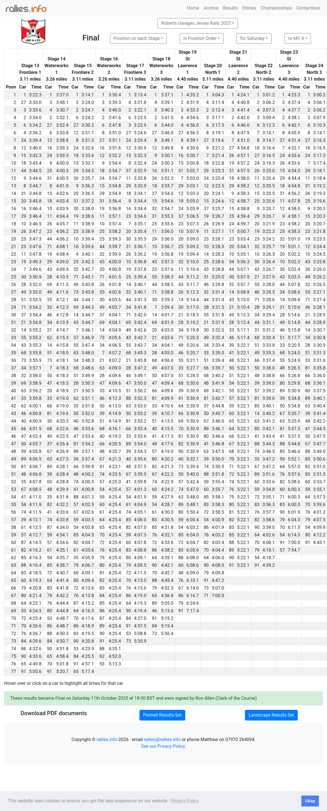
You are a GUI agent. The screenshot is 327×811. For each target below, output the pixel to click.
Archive (211, 8)
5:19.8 (192, 330)
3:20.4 (268, 178)
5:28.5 (192, 375)
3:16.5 (319, 148)
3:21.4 (218, 155)
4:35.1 (62, 550)
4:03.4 (62, 201)
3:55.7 (218, 489)
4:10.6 (167, 406)
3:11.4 (218, 102)
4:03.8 (88, 527)
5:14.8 (294, 322)
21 (257, 277)
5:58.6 (294, 481)
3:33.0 (35, 102)
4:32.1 (167, 535)
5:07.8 (294, 284)
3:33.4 (268, 337)
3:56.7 (167, 246)
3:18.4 (319, 178)
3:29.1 (268, 307)
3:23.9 (140, 125)
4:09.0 (62, 261)
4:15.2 (88, 603)
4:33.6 (62, 512)
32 (154, 208)
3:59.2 (35, 390)
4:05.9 (88, 557)
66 (257, 360)
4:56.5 (192, 132)
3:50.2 (140, 390)
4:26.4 (62, 444)
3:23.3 (218, 170)
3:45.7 (218, 413)
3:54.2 (35, 307)
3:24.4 (319, 246)
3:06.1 (319, 102)
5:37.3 (294, 428)
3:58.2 (115, 231)
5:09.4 (192, 254)
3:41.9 (218, 383)
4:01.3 (140, 489)
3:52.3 (167, 178)
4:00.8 (115, 269)
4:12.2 (319, 535)
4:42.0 (243, 117)
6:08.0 (192, 557)
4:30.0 (167, 512)
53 (23, 610)
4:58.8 (243, 208)
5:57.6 (294, 474)
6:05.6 (192, 550)
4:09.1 (140, 557)
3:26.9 (218, 223)
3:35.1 (140, 223)
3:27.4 (319, 299)
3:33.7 (88, 163)
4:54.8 (243, 148)
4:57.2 (243, 163)
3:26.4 (268, 261)
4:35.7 (62, 557)
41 (231, 352)
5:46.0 (294, 451)
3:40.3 (167, 110)
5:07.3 (192, 223)
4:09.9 (167, 398)
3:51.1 (115, 140)
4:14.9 (115, 413)
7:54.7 (294, 550)
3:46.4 (35, 208)
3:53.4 (140, 428)
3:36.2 (35, 132)
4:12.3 (62, 307)
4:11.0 (35, 497)
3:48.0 (88, 352)
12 (75, 132)
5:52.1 (294, 459)
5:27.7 (192, 368)
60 (231, 413)
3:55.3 (167, 216)
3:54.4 (115, 163)
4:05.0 (167, 352)
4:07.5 (319, 519)
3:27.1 (218, 231)
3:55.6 (167, 223)
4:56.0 (192, 125)
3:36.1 (140, 246)
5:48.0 (192, 497)
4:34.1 (62, 535)
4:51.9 (192, 102)
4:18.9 (62, 390)
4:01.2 (319, 512)
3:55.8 (35, 352)
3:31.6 (319, 360)
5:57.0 (294, 466)
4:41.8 (62, 588)
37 (128, 170)
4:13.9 (62, 322)
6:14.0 (192, 588)
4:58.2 (243, 186)
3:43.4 (35, 163)
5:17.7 (294, 337)
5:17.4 (243, 337)
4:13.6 (88, 588)
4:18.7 (268, 557)
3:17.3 (218, 125)
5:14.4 (192, 299)
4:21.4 (35, 595)
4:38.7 (62, 565)
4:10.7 (167, 413)
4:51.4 (294, 140)
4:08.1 (62, 246)
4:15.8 (62, 345)
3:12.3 (268, 125)
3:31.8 (218, 315)
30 (75, 208)
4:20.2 (167, 459)
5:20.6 (192, 345)
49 (307, 277)
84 (102, 595)
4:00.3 (62, 170)
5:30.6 (192, 383)
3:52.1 (62, 117)
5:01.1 (294, 246)
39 (231, 345)
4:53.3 (192, 110)
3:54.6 (167, 201)
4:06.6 (167, 360)
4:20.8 (35, 588)
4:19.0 (62, 398)
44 (23, 170)
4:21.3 (115, 459)
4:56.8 (167, 595)
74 (257, 451)
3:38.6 (88, 216)
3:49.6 (35, 269)
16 (49, 148)
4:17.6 (167, 444)
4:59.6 (192, 148)
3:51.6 (115, 148)
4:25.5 (88, 656)
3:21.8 (140, 102)
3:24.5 (319, 254)
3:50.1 (167, 155)
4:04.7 (88, 542)
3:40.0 (115, 110)
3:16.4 (268, 148)
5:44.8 (294, 444)
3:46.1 (88, 330)
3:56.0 (167, 231)
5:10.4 (192, 269)
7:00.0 (294, 542)
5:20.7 (192, 352)
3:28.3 (218, 246)
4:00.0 (62, 163)
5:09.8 (294, 299)
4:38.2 (167, 550)
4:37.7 (294, 110)
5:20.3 (192, 337)
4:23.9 (88, 648)
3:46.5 (35, 223)
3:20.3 (319, 208)
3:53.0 (35, 292)
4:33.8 (62, 519)
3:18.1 (319, 170)
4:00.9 (35, 421)
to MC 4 (296, 38)
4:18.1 (62, 360)
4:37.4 (294, 102)
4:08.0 (218, 565)
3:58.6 (268, 519)
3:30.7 (319, 330)
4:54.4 (294, 178)
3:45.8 (35, 201)
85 (257, 406)
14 (206, 254)
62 (49, 337)
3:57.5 (140, 466)
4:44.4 (62, 603)
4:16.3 (35, 557)
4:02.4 (35, 436)
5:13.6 (167, 610)
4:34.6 (62, 542)
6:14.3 (294, 535)
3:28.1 (218, 239)
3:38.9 (88, 223)
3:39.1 (167, 102)
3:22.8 (218, 163)
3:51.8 (88, 406)
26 (231, 155)
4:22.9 (167, 481)
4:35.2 (192, 95)
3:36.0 (319, 375)
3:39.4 (35, 140)
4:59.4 (243, 216)
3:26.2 (319, 277)
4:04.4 (62, 216)
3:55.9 (35, 360)
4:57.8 (294, 201)
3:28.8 (218, 269)
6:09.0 (192, 573)
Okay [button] (310, 801)
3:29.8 (218, 284)
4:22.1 (35, 603)
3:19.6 (218, 140)
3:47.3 (35, 239)
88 (128, 398)
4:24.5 (35, 610)
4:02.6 (62, 193)
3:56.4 (115, 201)
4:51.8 (62, 648)
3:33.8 (140, 178)
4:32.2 (62, 504)
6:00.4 (192, 519)
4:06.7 (35, 466)
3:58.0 (35, 375)
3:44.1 (88, 299)
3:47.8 (115, 125)
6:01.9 (294, 512)
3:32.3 (140, 155)
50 (231, 368)
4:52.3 (167, 588)
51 (23, 299)
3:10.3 (319, 125)
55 (154, 277)
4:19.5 (88, 633)
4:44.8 (62, 610)
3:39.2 (268, 390)
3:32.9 (140, 170)
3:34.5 (88, 170)
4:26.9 (62, 451)
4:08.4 (62, 254)
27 (23, 102)
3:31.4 (218, 292)
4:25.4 (115, 489)
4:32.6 (35, 648)
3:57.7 (268, 512)
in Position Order (200, 38)
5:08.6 (294, 292)
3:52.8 (88, 421)
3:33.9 (140, 186)
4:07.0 (167, 368)
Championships (276, 8)
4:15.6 (140, 588)
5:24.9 (294, 360)
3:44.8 (35, 193)
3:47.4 (88, 345)
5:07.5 (243, 277)
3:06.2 (268, 102)
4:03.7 (115, 307)
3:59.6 (319, 504)
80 (282, 383)
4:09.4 (167, 383)
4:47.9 (243, 132)
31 (180, 170)
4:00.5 (62, 178)
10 (49, 208)
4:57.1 (243, 155)
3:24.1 (88, 110)
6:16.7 (192, 595)
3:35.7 (88, 178)
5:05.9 (192, 208)
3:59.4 (167, 307)
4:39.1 (167, 557)
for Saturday (252, 38)
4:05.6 (115, 337)
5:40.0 (192, 474)
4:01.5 (115, 277)
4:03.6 (115, 299)
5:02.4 (294, 269)
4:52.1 (294, 148)
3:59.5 (62, 155)
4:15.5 (167, 428)
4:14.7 (62, 330)
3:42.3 (35, 155)
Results (230, 8)
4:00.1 (35, 406)
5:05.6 (35, 671)
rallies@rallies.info (162, 739)
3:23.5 (140, 117)
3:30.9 (140, 148)
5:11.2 (192, 277)
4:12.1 (62, 299)
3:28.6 (218, 261)
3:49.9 (88, 375)
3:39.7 (218, 368)
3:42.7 (88, 269)
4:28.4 (62, 474)
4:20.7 (115, 451)
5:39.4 (192, 466)
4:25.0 (115, 481)
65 (102, 527)
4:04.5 (88, 535)
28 (49, 277)
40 (23, 421)
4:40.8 (243, 102)
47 (49, 383)
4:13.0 (115, 406)
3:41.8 (140, 307)
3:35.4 (140, 231)
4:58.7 (243, 201)
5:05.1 (243, 254)
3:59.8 (35, 398)
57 (257, 390)
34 (231, 261)
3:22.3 (35, 95)
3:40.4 (319, 406)
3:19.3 (268, 163)
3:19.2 (319, 186)
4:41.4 (243, 110)
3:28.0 (268, 284)
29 (75, 170)
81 (307, 368)
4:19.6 (62, 413)
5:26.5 (294, 368)
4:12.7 (35, 535)
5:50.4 (192, 512)
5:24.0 (294, 352)
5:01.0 (294, 239)
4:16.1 (115, 428)
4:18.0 (62, 352)
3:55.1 (319, 489)
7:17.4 (192, 610)
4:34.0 (62, 527)
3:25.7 (218, 208)
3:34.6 (140, 216)
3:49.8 (167, 148)
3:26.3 (268, 254)
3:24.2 (88, 117)
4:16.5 (88, 610)
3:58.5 (167, 284)
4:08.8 (140, 550)
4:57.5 (243, 170)
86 (206, 527)
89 (282, 390)
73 (75, 292)
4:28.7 (167, 504)
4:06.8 (35, 474)
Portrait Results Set (162, 715)
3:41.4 (319, 413)
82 (180, 444)
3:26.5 (319, 284)
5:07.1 (243, 269)
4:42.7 (167, 573)
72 (231, 474)
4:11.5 (140, 573)
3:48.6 (88, 368)
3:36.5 (88, 193)
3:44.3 (88, 307)
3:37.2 (88, 201)
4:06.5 (115, 345)
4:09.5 (62, 269)
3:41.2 (268, 421)
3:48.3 (88, 360)
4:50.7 (62, 641)
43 (102, 261)
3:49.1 (167, 140)
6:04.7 (192, 542)
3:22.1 (140, 110)
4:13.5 (167, 421)
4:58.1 (294, 216)
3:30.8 (319, 337)
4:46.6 (243, 125)
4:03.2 (218, 535)
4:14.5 (35, 542)
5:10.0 (192, 261)
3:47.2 (35, 231)
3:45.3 (140, 352)
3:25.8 (319, 261)
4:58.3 (243, 193)
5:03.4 (243, 239)
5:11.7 (192, 284)
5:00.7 (192, 155)
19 (231, 163)
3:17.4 (319, 163)
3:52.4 (62, 125)
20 (75, 193)
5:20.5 (294, 345)
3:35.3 (268, 352)
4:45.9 (294, 132)
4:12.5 (35, 527)
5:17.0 (192, 307)
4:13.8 (88, 595)
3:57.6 (167, 269)
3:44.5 (35, 170)
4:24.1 (243, 95)
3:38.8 (268, 375)
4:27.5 (62, 459)
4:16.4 (35, 565)
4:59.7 (243, 223)
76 (282, 474)
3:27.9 (268, 277)
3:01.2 (268, 95)
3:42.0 (140, 315)
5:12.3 (192, 292)
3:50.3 (167, 163)
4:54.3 (294, 170)
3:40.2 (218, 375)
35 (23, 481)
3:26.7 (218, 216)
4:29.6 (35, 641)
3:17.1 (218, 117)
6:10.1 (192, 580)
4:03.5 (88, 519)
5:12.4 (243, 322)
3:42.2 (319, 421)
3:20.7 (268, 208)
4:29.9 (62, 489)
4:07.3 (140, 535)
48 (231, 360)
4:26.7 (35, 633)
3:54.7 (115, 170)
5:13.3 (115, 664)
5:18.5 (192, 315)
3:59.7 (115, 246)
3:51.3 (319, 474)
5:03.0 (192, 178)
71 (49, 246)
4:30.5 (167, 519)
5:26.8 (294, 375)
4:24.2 (167, 489)
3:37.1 (167, 95)
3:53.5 (35, 299)
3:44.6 (35, 178)
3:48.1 (62, 102)
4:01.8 (115, 284)
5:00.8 (192, 163)
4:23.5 (62, 436)
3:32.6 (88, 148)
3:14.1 (88, 95)
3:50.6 (319, 459)
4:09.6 (115, 375)
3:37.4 (268, 360)
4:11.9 (35, 504)
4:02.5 (88, 504)
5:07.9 (192, 231)
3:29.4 (140, 140)
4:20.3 (62, 421)
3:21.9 (268, 223)
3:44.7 (35, 186)
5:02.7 (192, 170)
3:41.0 (167, 117)
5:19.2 (192, 322)
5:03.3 (192, 193)
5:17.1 (243, 330)
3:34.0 (35, 117)
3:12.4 (218, 110)
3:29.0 (218, 277)
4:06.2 (62, 231)
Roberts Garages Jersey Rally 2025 (196, 23)
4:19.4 (140, 610)
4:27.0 (140, 618)
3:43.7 (140, 345)
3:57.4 (115, 223)
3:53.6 (88, 428)
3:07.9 (319, 117)
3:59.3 (62, 148)
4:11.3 (62, 284)
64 (180, 406)
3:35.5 (140, 239)
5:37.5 (294, 436)
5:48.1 (192, 504)
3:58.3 (167, 277)
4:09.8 (218, 573)
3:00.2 (319, 95)
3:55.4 (218, 481)
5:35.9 (294, 421)
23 (128, 216)
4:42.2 (62, 595)
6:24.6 (192, 603)
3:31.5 (218, 307)
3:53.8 (62, 132)
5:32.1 (192, 459)
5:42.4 (192, 481)
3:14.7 (268, 140)
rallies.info (106, 739)
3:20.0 (268, 170)
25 (49, 170)
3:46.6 (218, 436)
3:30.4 (115, 95)
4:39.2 (268, 565)
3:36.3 (88, 186)
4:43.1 (319, 542)
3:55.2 (35, 330)
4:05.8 (35, 451)
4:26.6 (35, 626)
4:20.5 (115, 444)
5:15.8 (294, 330)
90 (180, 451)
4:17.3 (167, 436)
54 (231, 383)
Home (193, 8)
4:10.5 (62, 277)
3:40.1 (88, 254)
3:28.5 (268, 292)
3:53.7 (167, 186)
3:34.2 (35, 125)
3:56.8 (115, 208)
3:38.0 (88, 208)
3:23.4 (218, 178)
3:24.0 (88, 102)
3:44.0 (167, 125)
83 (307, 474)
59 (231, 406)
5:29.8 (294, 383)
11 (128, 178)
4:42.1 (294, 125)
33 (231, 330)
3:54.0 (167, 193)
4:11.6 (62, 292)
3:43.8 (88, 284)
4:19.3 (115, 436)
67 (282, 413)
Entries (249, 8)
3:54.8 (115, 186)
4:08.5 (35, 489)
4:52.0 (115, 656)
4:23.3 (294, 95)
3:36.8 (140, 261)
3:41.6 (115, 117)
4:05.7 (62, 223)
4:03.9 (62, 208)
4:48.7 (62, 618)
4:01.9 (62, 186)
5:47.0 (192, 489)
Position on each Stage (137, 38)
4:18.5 (62, 383)
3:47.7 (319, 444)
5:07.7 (243, 284)
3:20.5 (268, 186)
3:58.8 (62, 140)
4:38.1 (294, 117)
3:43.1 (88, 277)
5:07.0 (218, 588)
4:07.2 (115, 352)
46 (206, 284)
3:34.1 (140, 193)
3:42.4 (140, 322)
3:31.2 (268, 330)
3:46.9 (88, 337)
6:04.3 (294, 519)
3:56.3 (268, 504)
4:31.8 (62, 497)
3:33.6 (35, 110)
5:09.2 (192, 246)
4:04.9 (115, 330)
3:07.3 (268, 110)
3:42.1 (218, 390)
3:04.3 (218, 95)
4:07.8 (35, 481)
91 (282, 542)
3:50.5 (88, 390)
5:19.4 (167, 626)
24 (23, 140)
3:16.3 (319, 140)
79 (231, 497)
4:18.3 (62, 368)
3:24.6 (140, 132)
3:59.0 (268, 527)
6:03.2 (192, 527)
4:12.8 (62, 315)
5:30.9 (192, 390)
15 (23, 155)
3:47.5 (319, 436)
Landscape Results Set (271, 715)
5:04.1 (243, 246)
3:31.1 (88, 132)
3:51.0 (115, 132)
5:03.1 (192, 186)
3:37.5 (319, 390)
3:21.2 (218, 148)
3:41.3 (140, 299)
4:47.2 (218, 580)
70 (180, 428)
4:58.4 (62, 656)
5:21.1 (192, 360)
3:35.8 (319, 368)
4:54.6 (192, 117)
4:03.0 (167, 330)
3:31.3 (88, 140)
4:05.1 (140, 512)
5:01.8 (62, 664)
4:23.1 (115, 466)
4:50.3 (62, 633)
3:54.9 (115, 193)
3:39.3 (115, 102)
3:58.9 (35, 383)
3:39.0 (218, 352)
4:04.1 (115, 315)
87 (49, 527)
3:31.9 (218, 322)
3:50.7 (62, 110)
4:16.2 (35, 550)
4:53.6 (294, 155)
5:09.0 (192, 239)
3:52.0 (35, 284)
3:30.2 (88, 125)
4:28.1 (62, 466)
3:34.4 (140, 201)
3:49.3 (35, 261)
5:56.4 (167, 633)
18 (257, 148)
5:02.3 (294, 261)
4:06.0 (140, 519)
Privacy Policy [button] (185, 800)
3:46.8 (218, 444)
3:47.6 (35, 246)
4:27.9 (167, 497)
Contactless (308, 8)
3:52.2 (115, 155)
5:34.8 (294, 398)
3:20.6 (268, 201)
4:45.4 (167, 580)
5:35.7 (294, 413)
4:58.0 (243, 178)
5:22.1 (243, 345)
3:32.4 (140, 163)
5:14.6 (294, 315)
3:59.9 (115, 254)
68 (257, 337)
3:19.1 (218, 132)
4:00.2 (88, 474)
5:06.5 (192, 216)
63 (75, 352)
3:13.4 (140, 95)
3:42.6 (140, 330)
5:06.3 (243, 261)
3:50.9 (35, 277)
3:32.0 (218, 330)
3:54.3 (140, 451)
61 (128, 504)
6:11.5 (294, 527)
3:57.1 (115, 216)
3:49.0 (319, 451)
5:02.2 (294, 254)
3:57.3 (167, 261)
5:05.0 (192, 201)
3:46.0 (167, 132)
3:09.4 (268, 117)
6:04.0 (192, 535)
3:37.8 (140, 269)
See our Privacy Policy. (163, 746)
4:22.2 (167, 474)
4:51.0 (243, 140)
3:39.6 (88, 246)
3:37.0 (62, 95)
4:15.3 (62, 337)
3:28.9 (319, 315)
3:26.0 (319, 269)
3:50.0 (140, 383)
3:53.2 (140, 413)
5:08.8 (243, 292)
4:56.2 (294, 193)
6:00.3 (294, 489)
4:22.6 (62, 428)
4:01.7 (167, 315)
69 (49, 284)
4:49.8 (35, 664)
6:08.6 (192, 565)
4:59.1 (192, 140)
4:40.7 (62, 573)
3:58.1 (218, 497)
